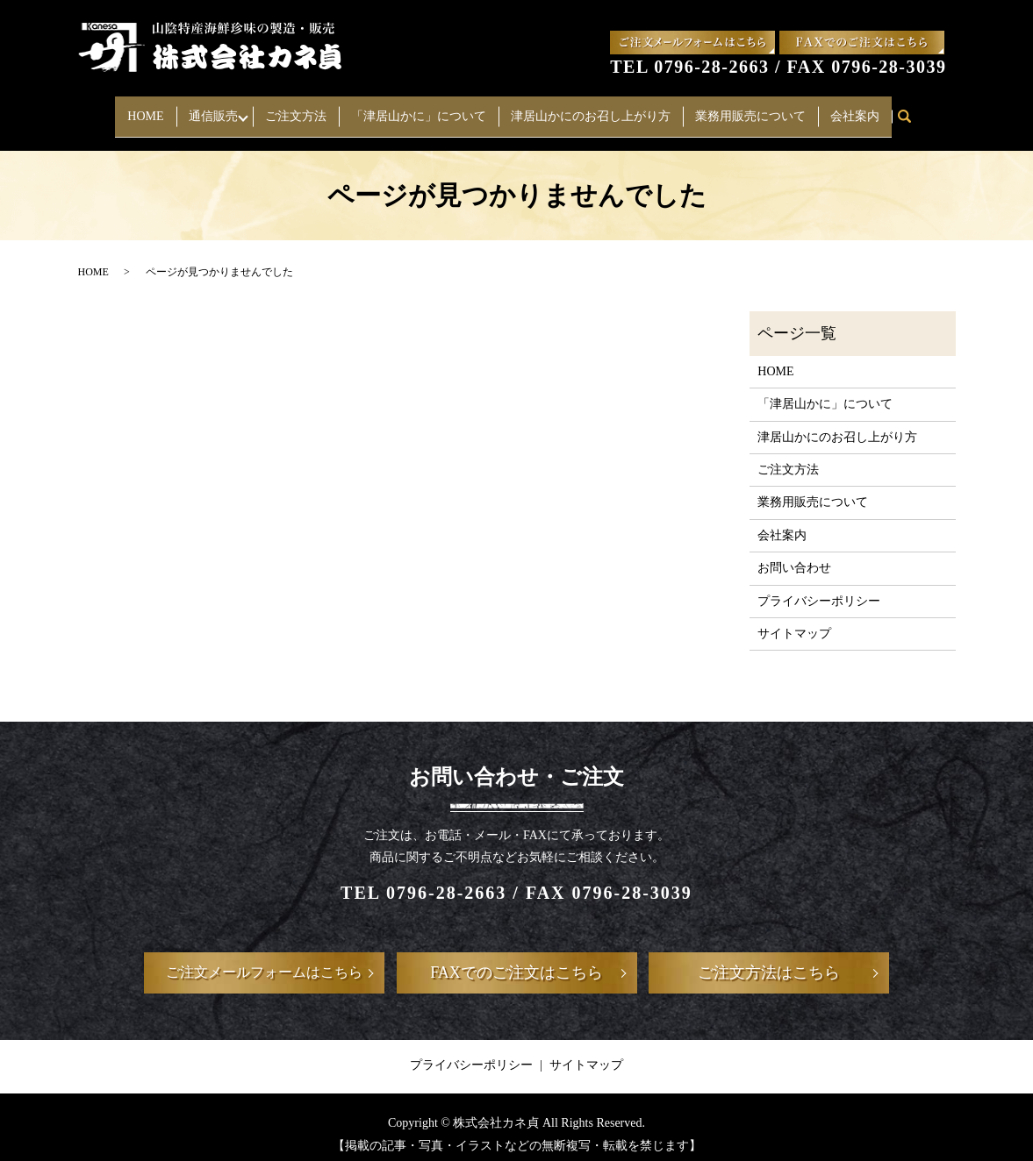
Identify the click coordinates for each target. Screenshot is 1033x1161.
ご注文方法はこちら (769, 959)
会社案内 (859, 109)
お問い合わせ (794, 554)
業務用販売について (754, 109)
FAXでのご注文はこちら (516, 959)
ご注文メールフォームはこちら (264, 958)
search (916, 110)
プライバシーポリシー (818, 587)
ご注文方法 (300, 109)
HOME (141, 109)
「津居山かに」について (423, 109)
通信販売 (208, 109)
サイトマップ (794, 620)
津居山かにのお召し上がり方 (595, 109)
